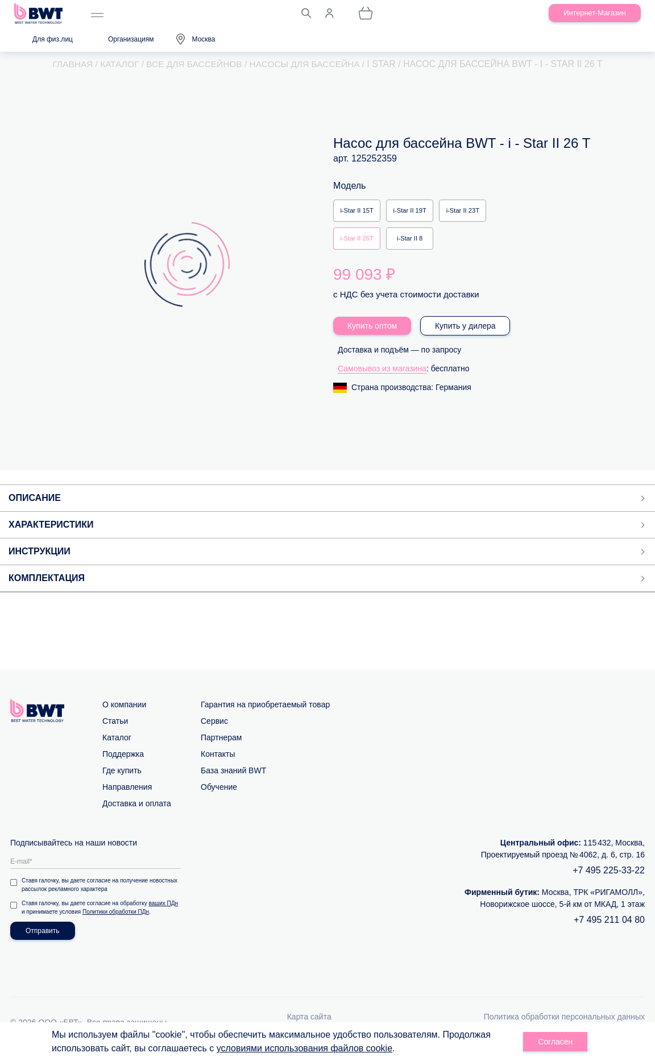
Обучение (219, 796)
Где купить (122, 779)
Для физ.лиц (52, 39)
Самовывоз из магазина (382, 377)
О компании (124, 713)
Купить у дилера (465, 334)
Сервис (214, 730)
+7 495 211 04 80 (609, 929)
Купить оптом (372, 334)
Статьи (115, 730)
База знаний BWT (233, 779)
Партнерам (221, 746)
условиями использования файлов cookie (304, 1048)
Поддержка (123, 763)
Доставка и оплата (136, 812)
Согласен (555, 1041)
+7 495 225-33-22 (609, 879)
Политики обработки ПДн (115, 921)
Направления (127, 796)
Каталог (116, 746)
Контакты (218, 763)
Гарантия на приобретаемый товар (265, 713)
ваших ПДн (164, 912)
